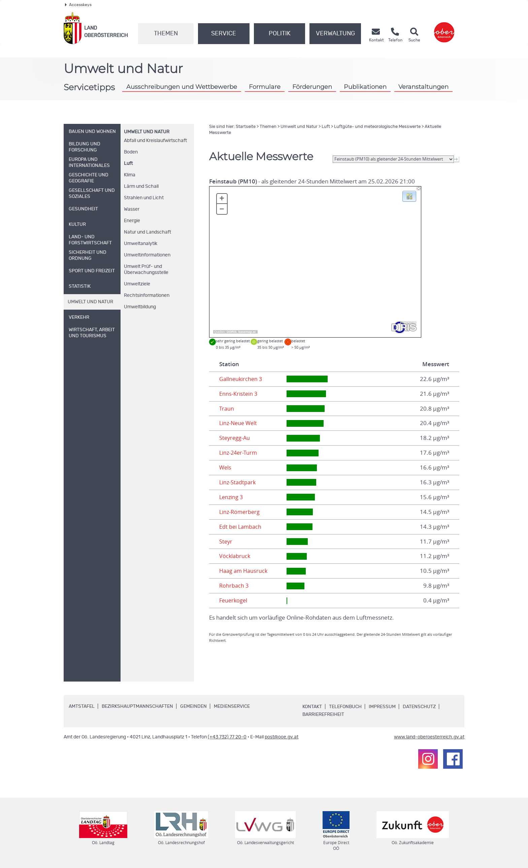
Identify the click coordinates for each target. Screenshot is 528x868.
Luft (128, 163)
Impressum (382, 706)
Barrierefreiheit (323, 714)
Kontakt (312, 706)
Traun (226, 408)
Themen (166, 34)
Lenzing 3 (231, 497)
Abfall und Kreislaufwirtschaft (155, 140)
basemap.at (247, 332)
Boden (131, 152)
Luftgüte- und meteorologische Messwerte (377, 127)
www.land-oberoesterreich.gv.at (429, 737)
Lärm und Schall (141, 186)
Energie (132, 220)
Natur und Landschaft (147, 232)
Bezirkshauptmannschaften (137, 706)
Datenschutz (419, 706)
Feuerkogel (234, 600)
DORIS (232, 332)
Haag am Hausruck (244, 571)
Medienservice (232, 706)
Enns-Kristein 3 (238, 393)
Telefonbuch (345, 706)
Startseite (246, 127)
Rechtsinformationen (146, 295)
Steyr (226, 541)
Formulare (264, 87)
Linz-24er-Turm (239, 452)
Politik (280, 34)
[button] (409, 196)
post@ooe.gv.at (281, 737)
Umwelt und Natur (146, 132)
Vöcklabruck (235, 556)
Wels (225, 467)
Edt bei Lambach (240, 526)
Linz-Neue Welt (239, 423)
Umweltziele (137, 284)
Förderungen (312, 87)
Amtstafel (82, 706)
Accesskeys (78, 5)
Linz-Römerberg (240, 512)
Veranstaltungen (423, 87)
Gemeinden (193, 706)
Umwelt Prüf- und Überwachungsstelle (146, 269)
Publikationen (365, 87)
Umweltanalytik (140, 243)
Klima (129, 175)
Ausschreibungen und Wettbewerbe (181, 87)
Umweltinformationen (147, 255)
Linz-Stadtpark (238, 482)
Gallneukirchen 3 (241, 379)
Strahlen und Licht (144, 198)
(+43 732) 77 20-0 (227, 737)
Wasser (131, 209)
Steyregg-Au (235, 438)
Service (223, 34)
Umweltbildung (140, 307)
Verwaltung (335, 34)
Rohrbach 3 (234, 585)
